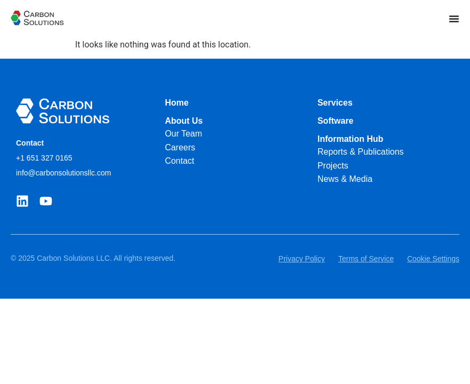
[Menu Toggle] (454, 18)
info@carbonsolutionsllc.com (63, 173)
